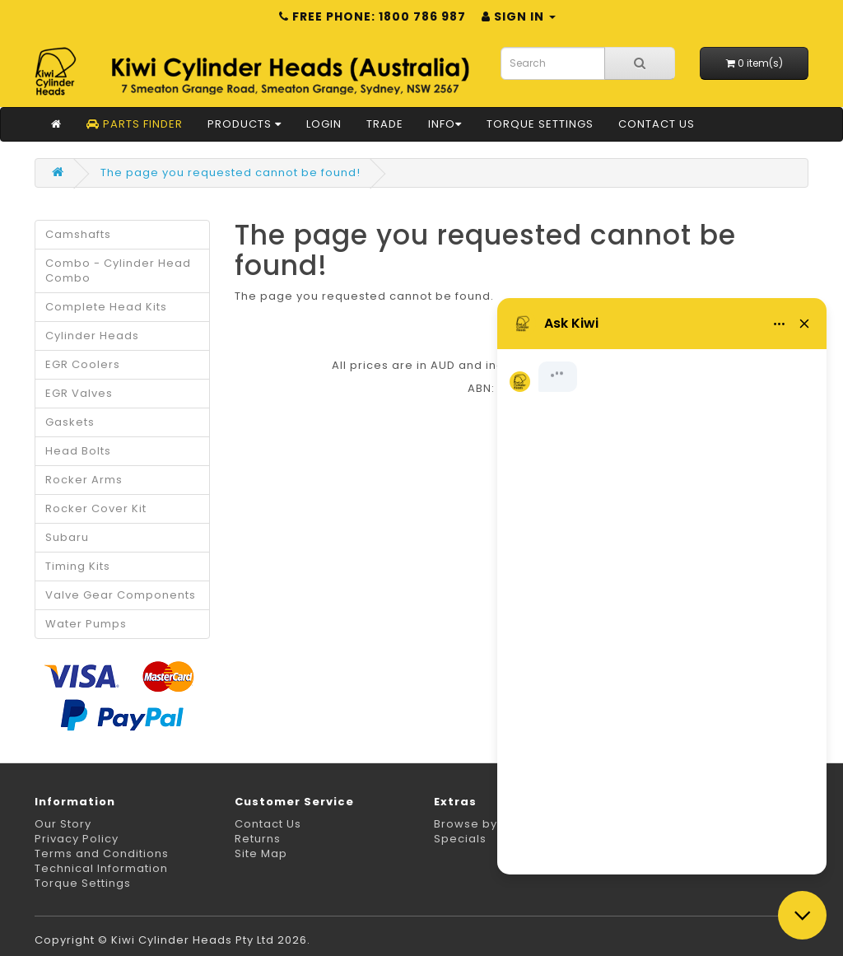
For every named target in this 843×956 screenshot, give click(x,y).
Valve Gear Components (120, 595)
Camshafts (78, 234)
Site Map (261, 853)
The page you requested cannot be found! (230, 172)
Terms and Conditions (102, 853)
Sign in (519, 16)
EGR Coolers (82, 364)
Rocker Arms (84, 479)
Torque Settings (540, 124)
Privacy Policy (77, 838)
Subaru (67, 537)
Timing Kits (77, 566)
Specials (460, 838)
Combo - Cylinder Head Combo (118, 270)
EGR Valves (79, 393)
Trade (384, 124)
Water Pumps (86, 624)
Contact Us (656, 124)
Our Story (63, 824)
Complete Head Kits (106, 307)
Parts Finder (134, 124)
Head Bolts (78, 451)
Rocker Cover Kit (96, 508)
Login (324, 124)
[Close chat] (802, 915)
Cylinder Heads (92, 335)
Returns (258, 838)
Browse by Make (483, 824)
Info (445, 124)
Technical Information (101, 868)
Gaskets (70, 422)
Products (244, 124)
